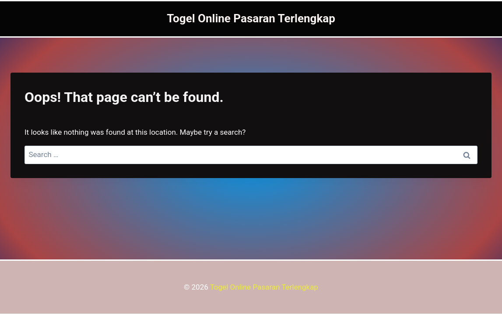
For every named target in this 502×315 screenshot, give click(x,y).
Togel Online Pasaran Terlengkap (264, 287)
